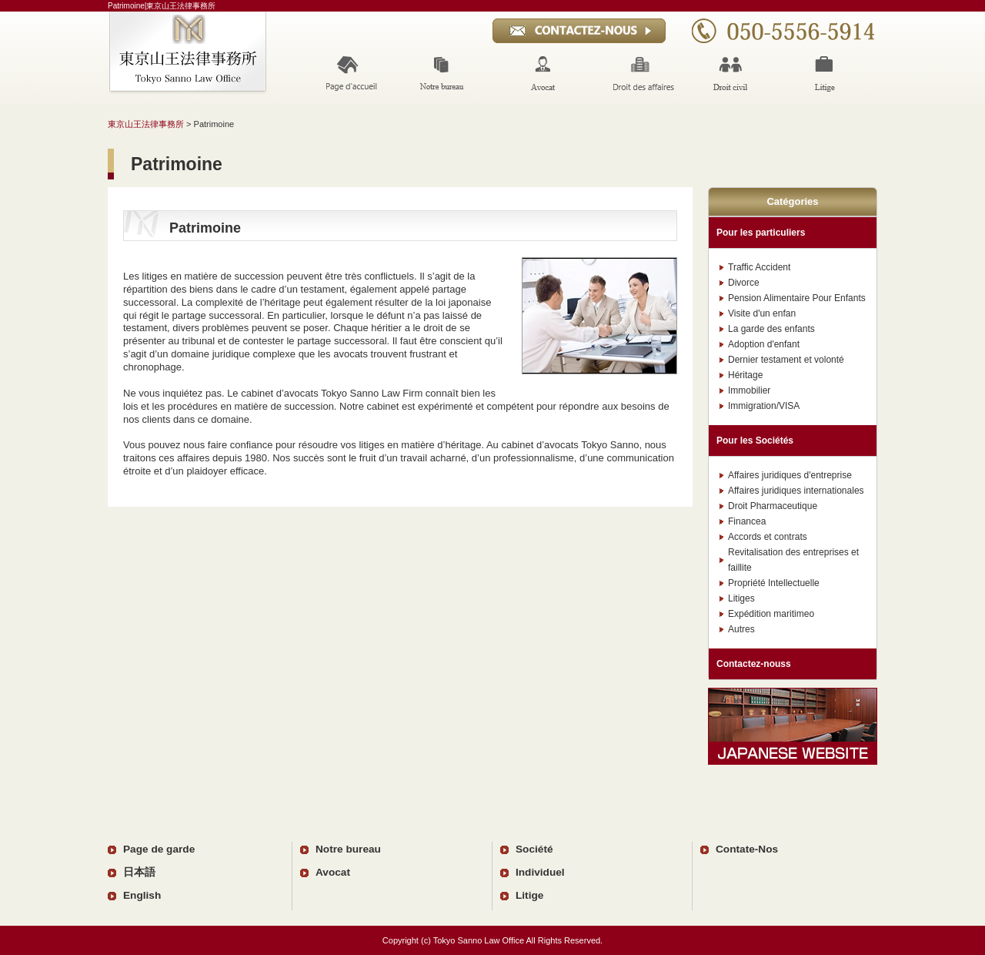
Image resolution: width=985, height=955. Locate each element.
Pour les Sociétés (754, 440)
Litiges (741, 598)
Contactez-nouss (753, 663)
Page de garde (159, 849)
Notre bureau (348, 849)
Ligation (827, 73)
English (142, 895)
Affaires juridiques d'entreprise (790, 475)
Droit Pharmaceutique (772, 506)
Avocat (333, 872)
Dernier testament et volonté (786, 359)
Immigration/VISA (764, 405)
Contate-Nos (747, 849)
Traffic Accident (759, 267)
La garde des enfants (771, 328)
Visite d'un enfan (762, 313)
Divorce (744, 282)
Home (349, 73)
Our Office (443, 73)
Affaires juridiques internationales (796, 490)
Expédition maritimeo (771, 613)
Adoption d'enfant (764, 344)
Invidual (732, 73)
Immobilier (749, 390)
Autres (741, 629)
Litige (529, 895)
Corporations (641, 73)
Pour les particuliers (760, 232)
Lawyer (542, 73)
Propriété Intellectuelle (774, 583)
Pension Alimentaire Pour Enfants (797, 298)
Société (534, 849)
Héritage (745, 375)
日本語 (139, 872)
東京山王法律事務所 (146, 124)
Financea (747, 521)
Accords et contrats (767, 536)
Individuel (540, 872)
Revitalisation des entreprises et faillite (793, 560)
